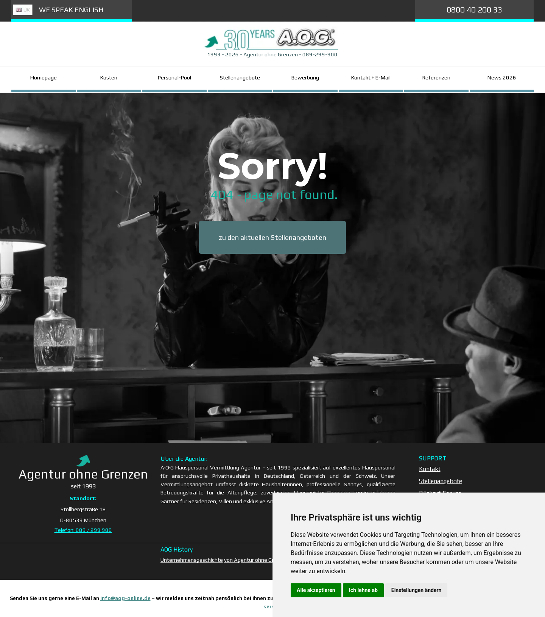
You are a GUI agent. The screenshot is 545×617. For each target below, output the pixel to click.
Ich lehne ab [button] (363, 590)
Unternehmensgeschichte (191, 559)
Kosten (108, 77)
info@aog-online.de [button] (125, 598)
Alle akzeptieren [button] (316, 590)
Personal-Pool (174, 77)
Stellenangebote (240, 77)
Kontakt (430, 468)
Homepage (43, 77)
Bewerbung (305, 77)
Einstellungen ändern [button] (416, 590)
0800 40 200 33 (474, 9)
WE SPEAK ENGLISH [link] (71, 10)
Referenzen (436, 77)
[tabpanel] (272, 54)
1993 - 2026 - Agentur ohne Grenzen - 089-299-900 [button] (272, 54)
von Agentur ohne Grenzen (256, 559)
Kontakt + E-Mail (371, 77)
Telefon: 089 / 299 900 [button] (83, 530)
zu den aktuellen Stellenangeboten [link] (272, 237)
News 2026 (501, 77)
